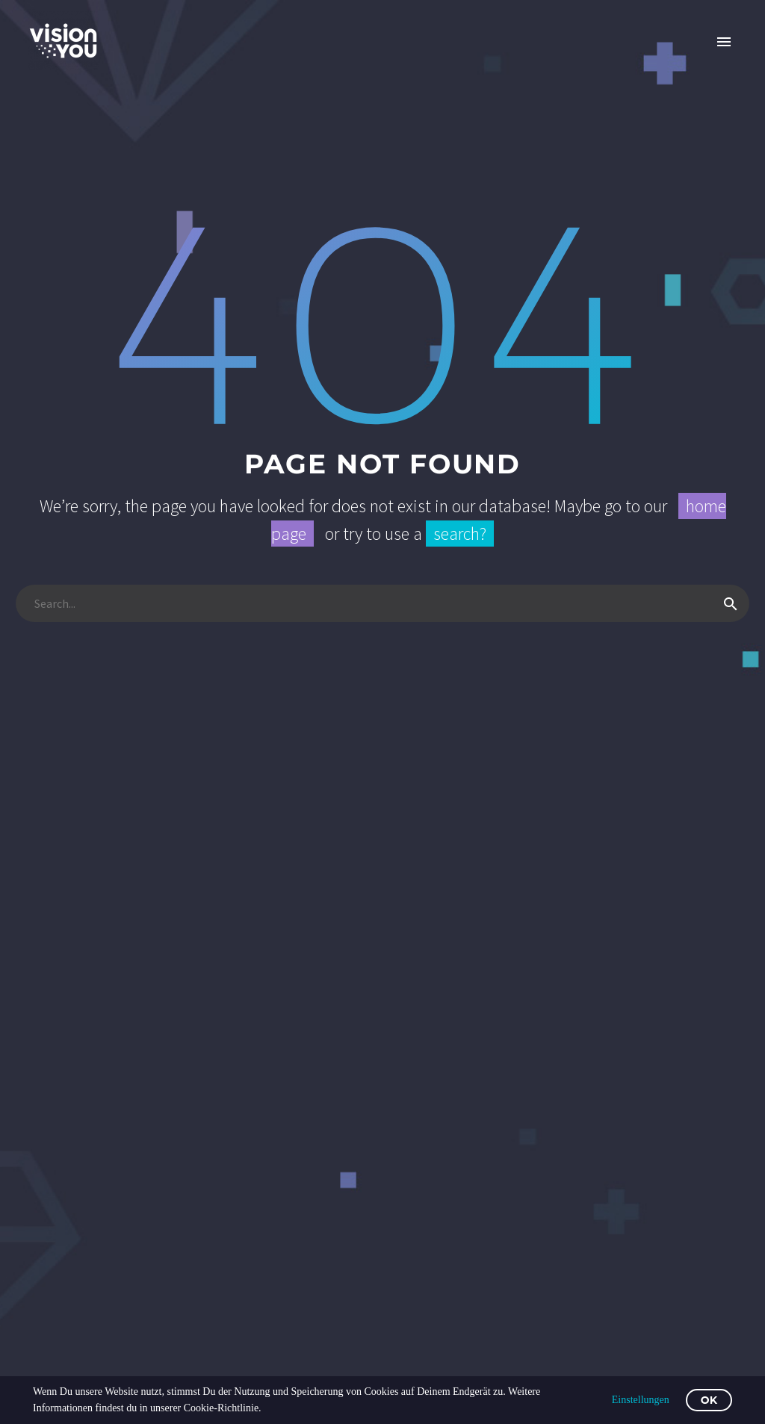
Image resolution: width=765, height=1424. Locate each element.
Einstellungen (640, 1399)
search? (459, 533)
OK (709, 1400)
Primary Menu (724, 41)
